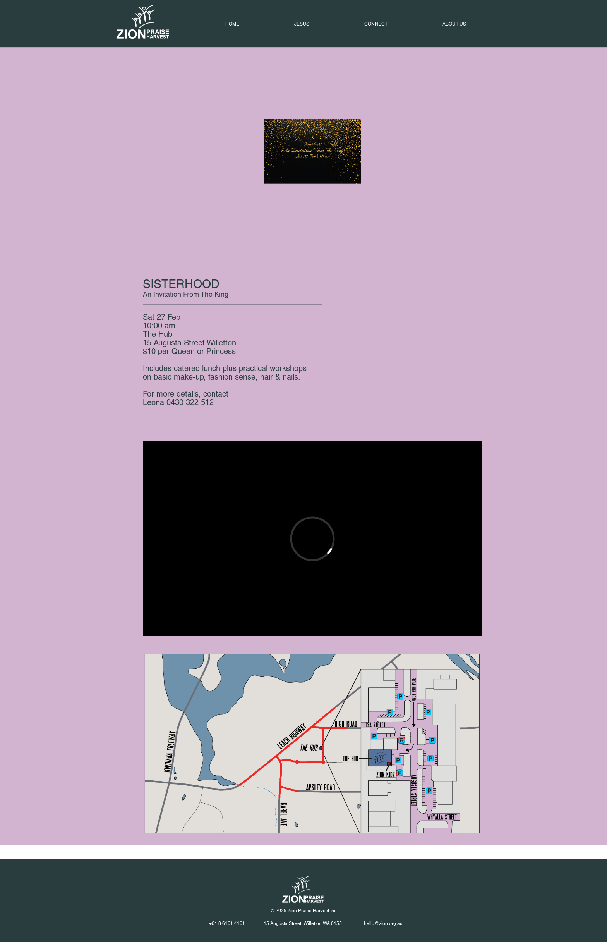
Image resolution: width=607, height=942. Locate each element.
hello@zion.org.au (383, 923)
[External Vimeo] (312, 538)
